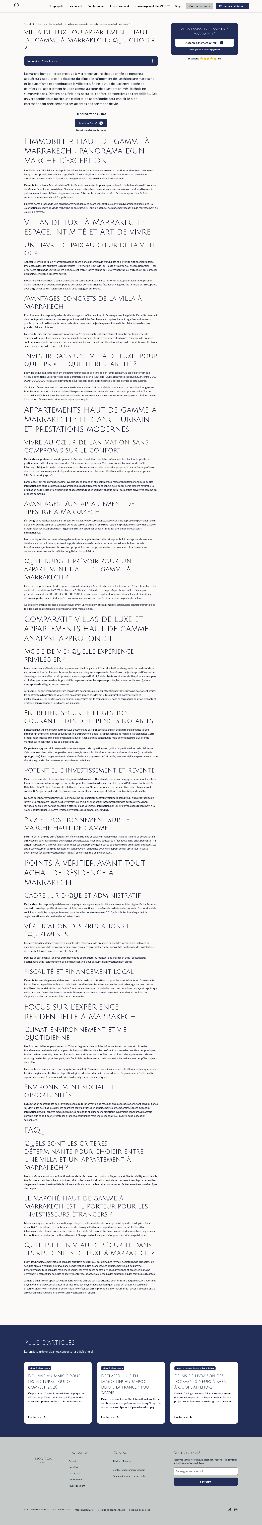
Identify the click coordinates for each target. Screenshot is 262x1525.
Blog (178, 6)
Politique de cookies (139, 1509)
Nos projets (56, 6)
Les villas (73, 1467)
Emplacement (96, 6)
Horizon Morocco (122, 1461)
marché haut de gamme (56, 193)
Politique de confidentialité (111, 1509)
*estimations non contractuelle (129, 1476)
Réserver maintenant (232, 6)
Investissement (119, 6)
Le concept (75, 6)
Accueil (72, 1461)
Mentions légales (84, 1509)
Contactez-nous (199, 6)
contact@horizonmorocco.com (129, 1469)
